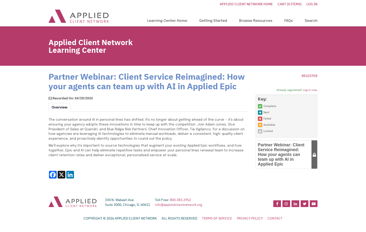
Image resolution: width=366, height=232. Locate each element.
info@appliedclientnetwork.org (178, 204)
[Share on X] (61, 174)
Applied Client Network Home (246, 4)
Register (309, 76)
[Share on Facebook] (53, 174)
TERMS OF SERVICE (217, 218)
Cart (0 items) (290, 4)
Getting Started (213, 21)
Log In (311, 4)
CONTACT (275, 218)
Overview (59, 107)
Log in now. (310, 90)
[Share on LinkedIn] (70, 174)
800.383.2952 (180, 200)
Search (311, 21)
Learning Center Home (167, 21)
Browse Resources (255, 21)
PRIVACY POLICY (250, 218)
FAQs (288, 21)
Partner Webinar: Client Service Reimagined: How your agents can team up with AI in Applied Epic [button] (281, 155)
